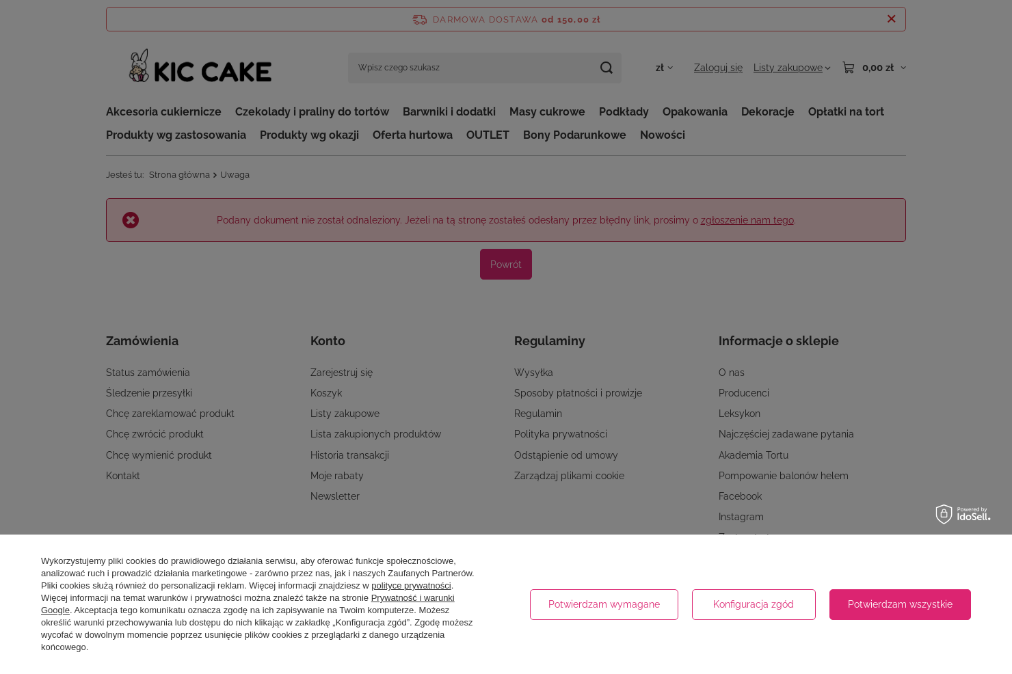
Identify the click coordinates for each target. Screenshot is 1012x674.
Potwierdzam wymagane (604, 604)
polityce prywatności (411, 585)
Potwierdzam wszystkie (900, 604)
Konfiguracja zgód (753, 604)
